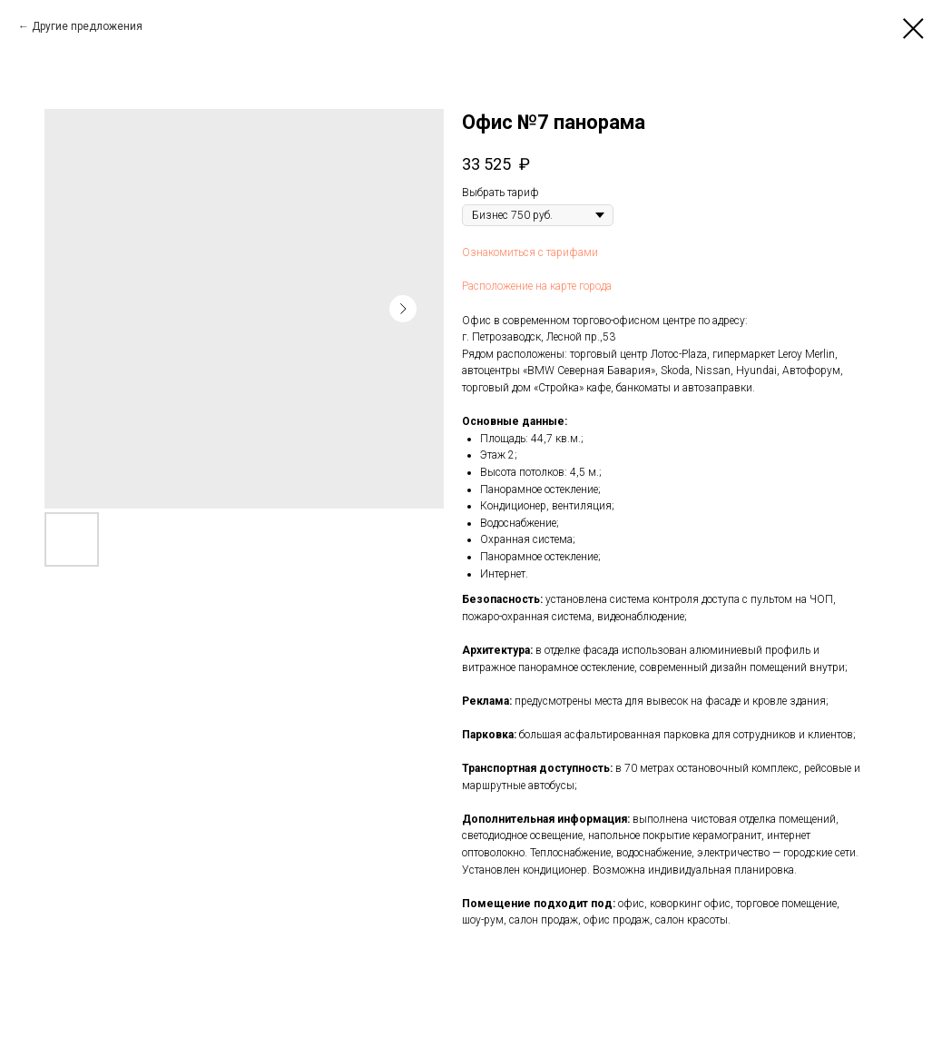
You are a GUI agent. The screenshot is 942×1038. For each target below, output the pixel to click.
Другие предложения (87, 26)
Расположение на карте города (537, 286)
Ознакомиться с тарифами (530, 252)
